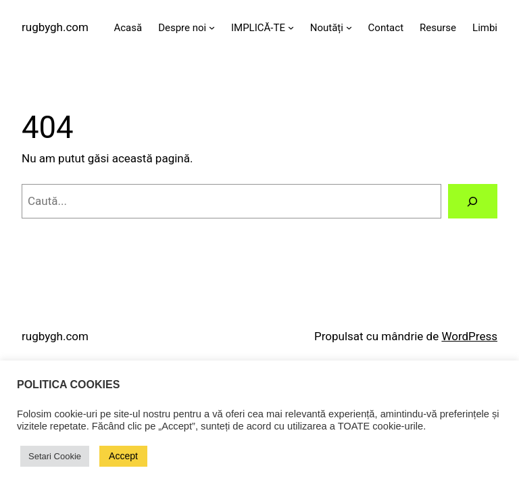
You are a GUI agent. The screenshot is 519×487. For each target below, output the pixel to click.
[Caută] (472, 201)
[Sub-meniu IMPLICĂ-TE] (291, 27)
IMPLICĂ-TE (258, 28)
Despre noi (182, 28)
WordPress (469, 336)
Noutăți (326, 28)
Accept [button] (123, 455)
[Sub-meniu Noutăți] (349, 27)
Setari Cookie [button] (54, 456)
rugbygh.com (55, 27)
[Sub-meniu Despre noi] (212, 27)
